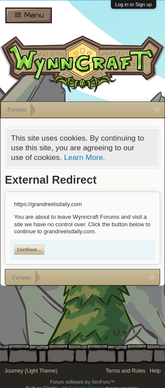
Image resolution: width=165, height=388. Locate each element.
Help (155, 371)
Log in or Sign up (133, 4)
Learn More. (84, 157)
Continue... (29, 250)
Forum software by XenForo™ (82, 381)
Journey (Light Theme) (31, 371)
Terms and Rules (125, 371)
